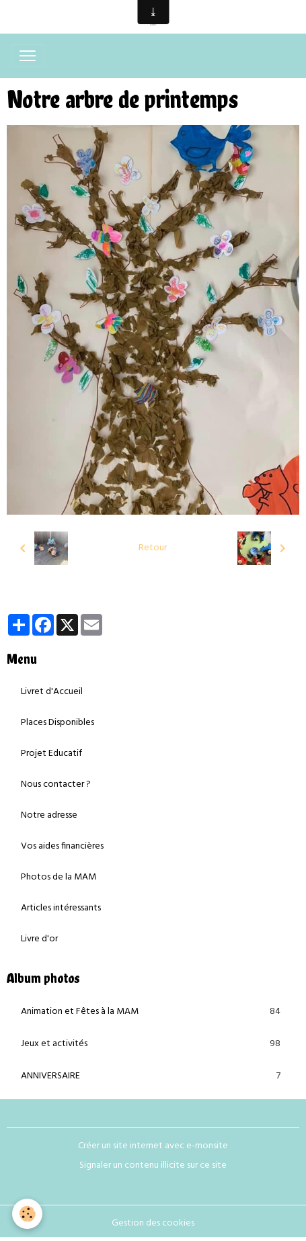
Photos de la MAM (58, 877)
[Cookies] (27, 1214)
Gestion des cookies (153, 1223)
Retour (153, 548)
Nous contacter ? (56, 784)
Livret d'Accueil (52, 691)
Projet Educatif (51, 753)
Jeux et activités (153, 1044)
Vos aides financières (62, 846)
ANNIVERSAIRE (153, 1076)
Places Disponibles (57, 722)
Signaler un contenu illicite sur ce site (153, 1165)
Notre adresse (49, 815)
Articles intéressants (61, 908)
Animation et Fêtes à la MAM (153, 1012)
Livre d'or (39, 939)
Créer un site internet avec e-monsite (153, 1146)
